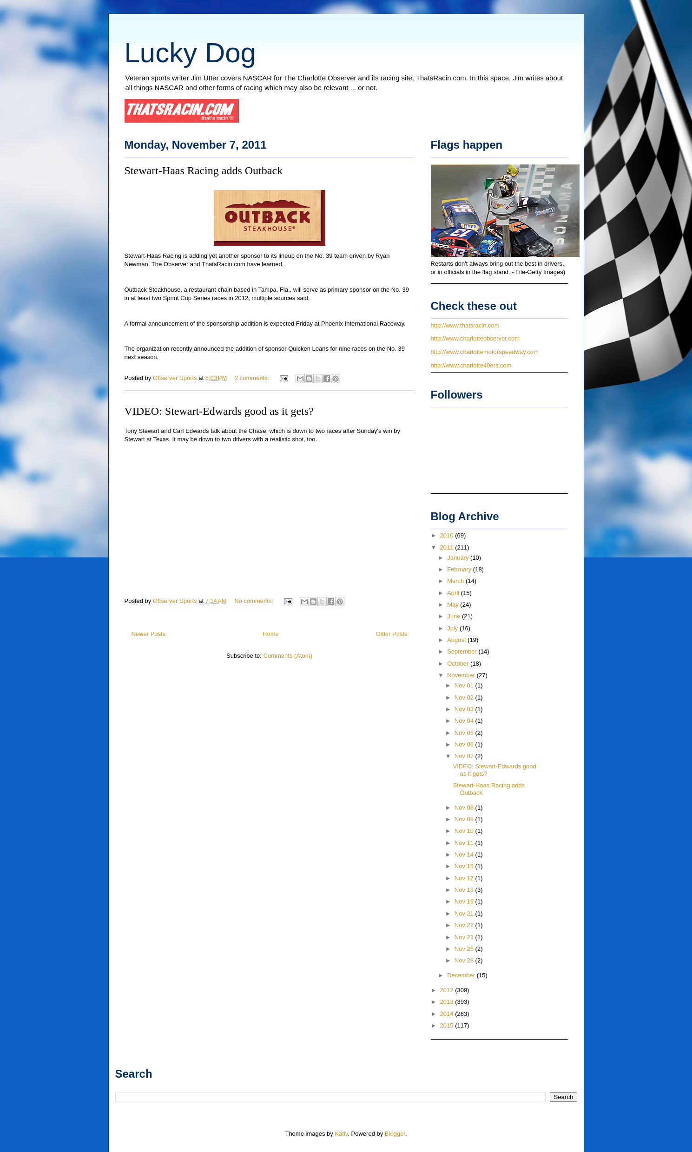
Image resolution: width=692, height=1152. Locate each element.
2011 (447, 547)
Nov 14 (465, 854)
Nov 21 (465, 913)
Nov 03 (465, 709)
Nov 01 (465, 685)
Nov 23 (465, 937)
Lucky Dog (190, 52)
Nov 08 (465, 807)
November (462, 675)
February (460, 569)
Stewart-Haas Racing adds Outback (204, 170)
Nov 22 (465, 925)
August (457, 639)
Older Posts (392, 633)
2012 (447, 990)
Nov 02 (465, 697)
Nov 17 (465, 878)
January (458, 557)
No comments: (254, 600)
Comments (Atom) (288, 655)
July (453, 628)
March (456, 580)
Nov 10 (465, 830)
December (462, 975)
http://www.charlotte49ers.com (471, 365)
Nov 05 (465, 732)
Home (271, 633)
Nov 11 (465, 842)
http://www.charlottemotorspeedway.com (485, 351)
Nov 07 (465, 756)
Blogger (395, 1133)
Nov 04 (465, 720)
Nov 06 (465, 744)
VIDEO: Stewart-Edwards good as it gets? (219, 411)
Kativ (341, 1133)
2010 (447, 535)
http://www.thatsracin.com (465, 325)
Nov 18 (465, 889)
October (458, 663)
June (454, 616)
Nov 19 (465, 901)
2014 (447, 1013)
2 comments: (253, 377)
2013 (447, 1001)
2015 (447, 1025)
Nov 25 (465, 948)
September (462, 651)
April (454, 592)
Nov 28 (465, 960)
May (453, 604)
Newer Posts (149, 633)
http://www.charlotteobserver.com (475, 338)
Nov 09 (465, 819)
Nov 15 (465, 866)
